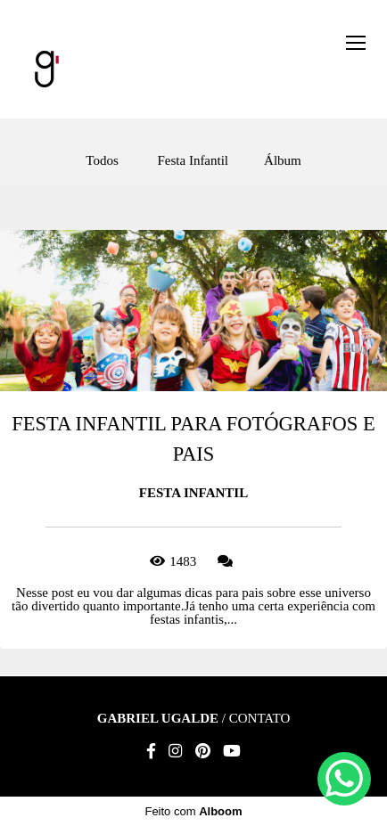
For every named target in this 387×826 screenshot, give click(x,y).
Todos (102, 161)
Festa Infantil (192, 161)
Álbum (282, 161)
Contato (260, 718)
